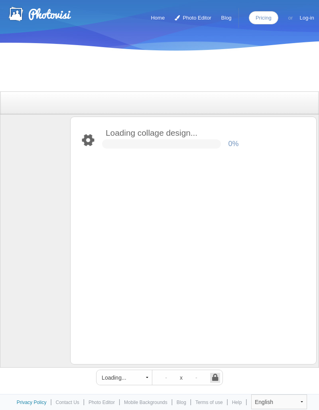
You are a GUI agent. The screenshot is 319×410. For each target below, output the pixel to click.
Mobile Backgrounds (145, 402)
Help (237, 402)
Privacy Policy (32, 402)
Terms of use (209, 402)
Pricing (264, 18)
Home (158, 18)
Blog (226, 18)
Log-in (307, 18)
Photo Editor (193, 18)
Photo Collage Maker (39, 14)
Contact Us (67, 402)
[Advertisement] (151, 73)
